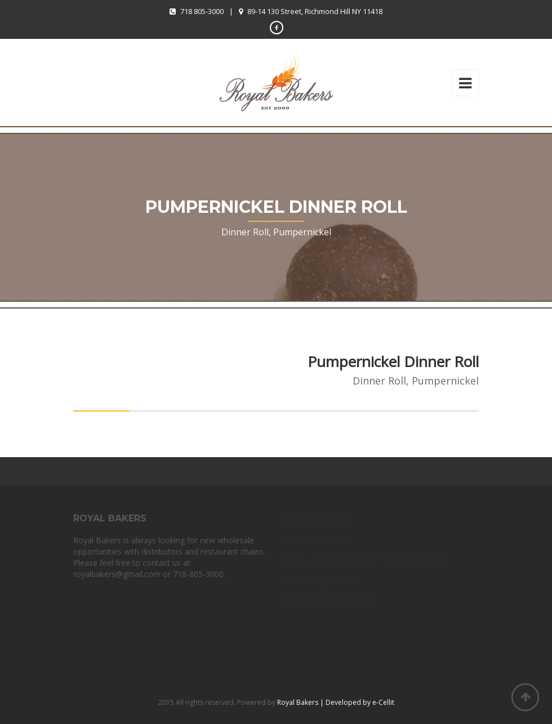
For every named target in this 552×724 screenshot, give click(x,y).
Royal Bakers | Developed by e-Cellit (335, 702)
